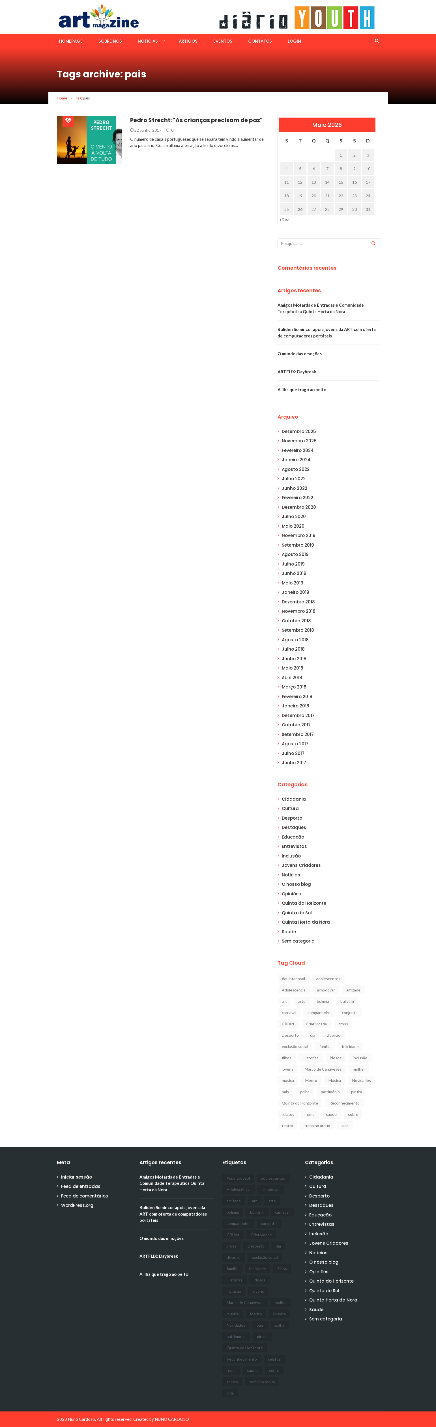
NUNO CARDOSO (172, 1419)
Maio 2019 (292, 583)
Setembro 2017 (298, 734)
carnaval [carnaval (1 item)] (289, 1012)
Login (294, 41)
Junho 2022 (294, 488)
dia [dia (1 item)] (312, 1035)
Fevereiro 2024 (298, 450)
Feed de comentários (84, 1196)
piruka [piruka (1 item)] (356, 1091)
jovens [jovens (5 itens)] (287, 1069)
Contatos (260, 41)
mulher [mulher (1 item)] (359, 1069)
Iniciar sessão (76, 1177)
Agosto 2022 (296, 469)
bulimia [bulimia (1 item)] (323, 1001)
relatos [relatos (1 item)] (288, 1114)
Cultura (290, 808)
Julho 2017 (293, 753)
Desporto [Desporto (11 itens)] (290, 1035)
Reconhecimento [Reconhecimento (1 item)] (344, 1103)
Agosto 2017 (295, 744)
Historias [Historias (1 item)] (311, 1057)
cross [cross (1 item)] (343, 1023)
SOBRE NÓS (110, 41)
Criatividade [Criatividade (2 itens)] (316, 1023)
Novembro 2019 (298, 535)
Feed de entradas (80, 1186)
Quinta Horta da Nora (306, 922)
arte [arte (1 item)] (302, 1001)
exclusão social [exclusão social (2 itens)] (295, 1046)
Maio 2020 (293, 526)
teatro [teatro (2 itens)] (287, 1125)
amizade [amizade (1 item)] (353, 990)
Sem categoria (298, 941)
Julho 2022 (294, 479)
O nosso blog (296, 884)
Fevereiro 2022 (297, 498)
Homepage (71, 41)
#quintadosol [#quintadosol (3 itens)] (293, 978)
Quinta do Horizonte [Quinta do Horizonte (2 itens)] (300, 1103)
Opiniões (291, 894)
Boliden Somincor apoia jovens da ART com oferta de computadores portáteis (173, 1214)
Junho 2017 (294, 763)
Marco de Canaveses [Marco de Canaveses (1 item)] (323, 1069)
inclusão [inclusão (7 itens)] (360, 1057)
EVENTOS (222, 41)
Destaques (294, 827)
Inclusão (291, 856)
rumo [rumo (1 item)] (310, 1114)
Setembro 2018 (298, 630)
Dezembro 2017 (298, 715)
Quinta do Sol (297, 913)
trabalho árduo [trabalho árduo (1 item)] (317, 1125)
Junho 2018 (294, 659)
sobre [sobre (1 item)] (353, 1114)
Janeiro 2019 (295, 592)
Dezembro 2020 (299, 507)
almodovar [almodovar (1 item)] (326, 990)
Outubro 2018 (296, 621)
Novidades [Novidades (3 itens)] (361, 1080)
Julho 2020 (294, 516)
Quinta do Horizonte (304, 903)
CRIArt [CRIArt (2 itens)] (288, 1023)
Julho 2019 (293, 564)
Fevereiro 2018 (297, 697)
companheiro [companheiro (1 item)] (319, 1012)
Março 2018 (294, 687)
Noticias (148, 41)
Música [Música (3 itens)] (334, 1080)
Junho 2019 (294, 573)
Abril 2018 (292, 678)
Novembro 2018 (298, 611)
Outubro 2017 (296, 725)
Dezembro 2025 (299, 431)
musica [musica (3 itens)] (288, 1080)
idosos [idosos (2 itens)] (336, 1057)
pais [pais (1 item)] (285, 1091)
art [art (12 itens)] (284, 1001)
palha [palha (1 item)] (305, 1091)
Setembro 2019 (298, 545)
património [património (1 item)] (330, 1091)
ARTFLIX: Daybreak (297, 371)
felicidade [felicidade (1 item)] (350, 1046)
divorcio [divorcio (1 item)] (333, 1035)
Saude (289, 932)
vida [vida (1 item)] (345, 1125)
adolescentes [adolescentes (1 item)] (328, 978)
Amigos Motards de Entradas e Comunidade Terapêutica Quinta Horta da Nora (171, 1183)
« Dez (284, 219)
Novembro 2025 (299, 441)
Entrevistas (294, 846)
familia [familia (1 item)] (324, 1046)
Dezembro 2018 (298, 602)
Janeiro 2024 (296, 460)
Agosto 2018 (295, 640)
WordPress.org (77, 1205)
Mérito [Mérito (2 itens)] (311, 1080)
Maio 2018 (292, 668)
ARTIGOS (188, 41)
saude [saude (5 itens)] (331, 1114)
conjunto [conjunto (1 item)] (350, 1012)
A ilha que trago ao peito (302, 389)
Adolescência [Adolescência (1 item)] (294, 990)
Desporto (292, 818)
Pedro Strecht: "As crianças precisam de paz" (196, 120)
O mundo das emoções (300, 353)
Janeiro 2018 (295, 706)
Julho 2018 (293, 649)
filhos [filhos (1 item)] (286, 1057)
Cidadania (294, 799)
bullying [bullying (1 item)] (347, 1001)
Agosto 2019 (295, 554)
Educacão (293, 837)
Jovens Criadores (301, 865)
